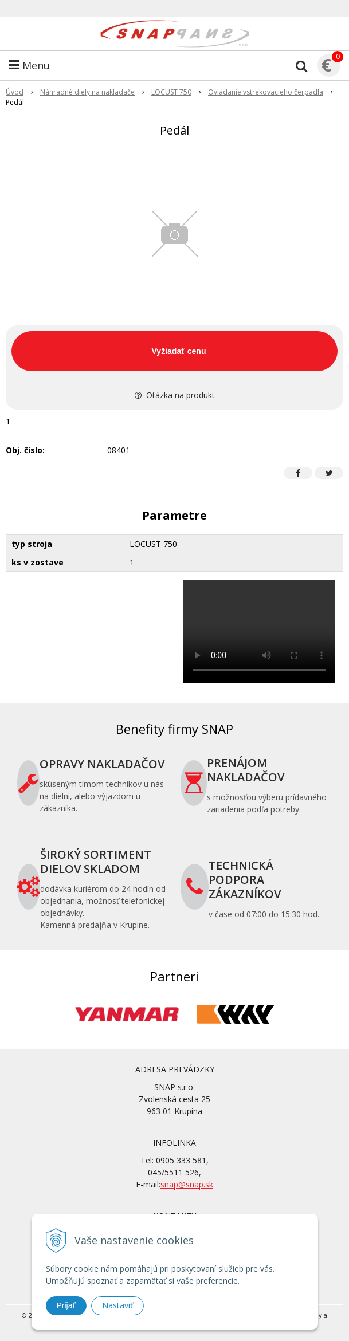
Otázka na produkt (175, 395)
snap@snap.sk (186, 1184)
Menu (29, 65)
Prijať (66, 1305)
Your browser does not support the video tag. (259, 631)
